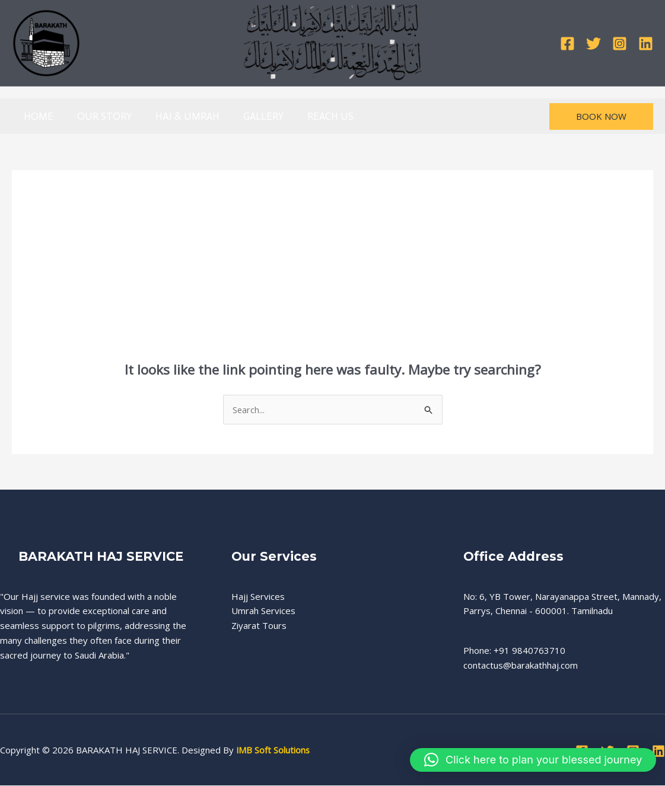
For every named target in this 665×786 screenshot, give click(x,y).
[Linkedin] (645, 43)
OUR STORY (99, 116)
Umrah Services (263, 611)
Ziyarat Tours (259, 626)
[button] (601, 116)
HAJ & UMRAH (179, 116)
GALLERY (251, 116)
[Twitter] (593, 43)
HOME (37, 116)
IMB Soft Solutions (273, 750)
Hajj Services (258, 596)
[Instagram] (619, 43)
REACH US (314, 116)
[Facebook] (567, 43)
